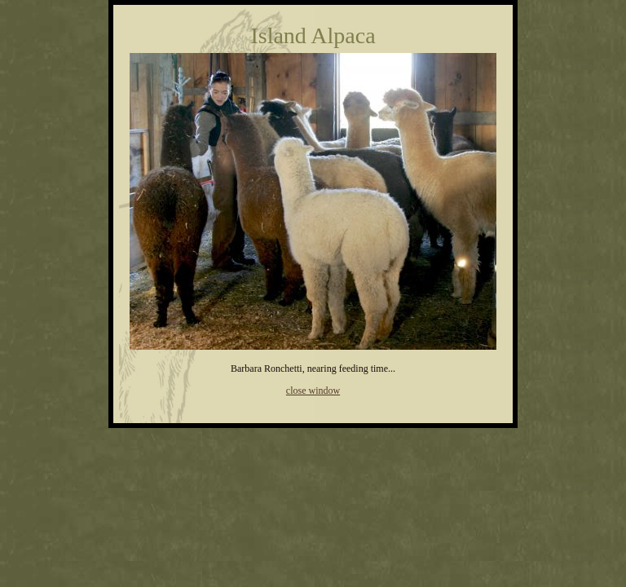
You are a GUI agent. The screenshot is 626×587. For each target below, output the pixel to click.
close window (313, 390)
